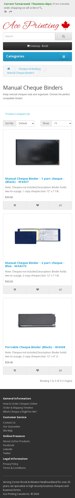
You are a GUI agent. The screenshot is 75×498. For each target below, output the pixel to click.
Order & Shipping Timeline (18, 407)
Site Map (8, 430)
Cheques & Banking (30, 69)
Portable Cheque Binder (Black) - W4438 (35, 347)
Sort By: (9, 123)
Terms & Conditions (14, 468)
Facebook (8, 445)
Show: (46, 123)
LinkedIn (7, 449)
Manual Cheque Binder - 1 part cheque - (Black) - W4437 (34, 180)
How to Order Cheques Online (20, 403)
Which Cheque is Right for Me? (20, 411)
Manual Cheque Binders (20, 73)
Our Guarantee (11, 426)
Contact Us (9, 422)
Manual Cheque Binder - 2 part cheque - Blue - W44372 (34, 264)
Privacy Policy (10, 464)
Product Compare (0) (17, 114)
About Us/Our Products (16, 441)
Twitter (7, 453)
